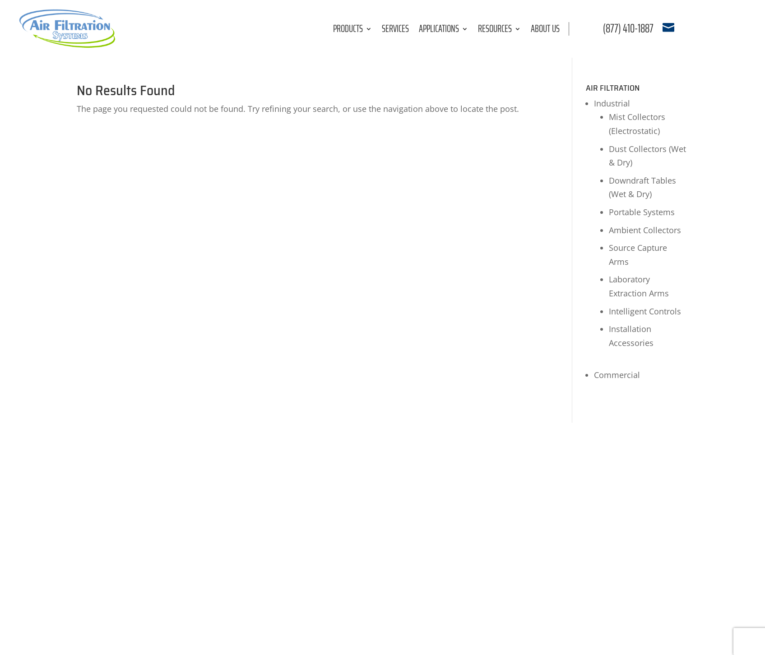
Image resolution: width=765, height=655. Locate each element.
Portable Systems (642, 212)
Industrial (612, 103)
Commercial (617, 374)
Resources (495, 31)
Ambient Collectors (645, 230)
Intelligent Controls (645, 311)
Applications (439, 31)
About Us (545, 31)
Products (348, 31)
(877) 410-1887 (628, 28)
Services (395, 31)
